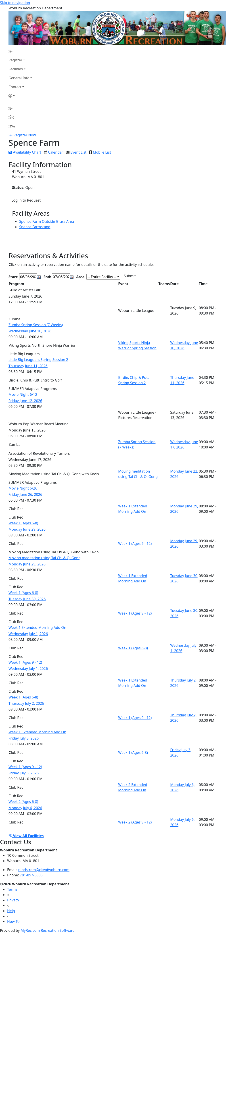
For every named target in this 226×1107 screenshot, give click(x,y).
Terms (12, 889)
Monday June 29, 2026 (27, 529)
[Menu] (11, 126)
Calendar (55, 152)
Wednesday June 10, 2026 (29, 331)
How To (13, 921)
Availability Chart (24, 152)
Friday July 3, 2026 (23, 738)
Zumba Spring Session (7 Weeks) (35, 324)
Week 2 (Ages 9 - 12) (135, 822)
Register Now (24, 135)
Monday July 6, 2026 (25, 807)
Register (15, 60)
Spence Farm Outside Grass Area (46, 221)
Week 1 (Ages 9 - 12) (135, 543)
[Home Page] (20, 51)
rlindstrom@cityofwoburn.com (43, 869)
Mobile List (102, 152)
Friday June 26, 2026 (25, 494)
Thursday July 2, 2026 (26, 703)
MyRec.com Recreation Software (47, 930)
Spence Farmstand (34, 226)
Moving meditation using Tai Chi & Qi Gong (44, 557)
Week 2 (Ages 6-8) (23, 801)
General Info (18, 77)
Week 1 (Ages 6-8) (23, 523)
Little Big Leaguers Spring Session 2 (38, 359)
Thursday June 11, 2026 (28, 365)
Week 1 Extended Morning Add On (37, 627)
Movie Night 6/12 (22, 394)
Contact (14, 86)
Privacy (13, 900)
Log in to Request (26, 200)
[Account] (20, 95)
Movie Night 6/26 (22, 488)
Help (11, 910)
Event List (78, 152)
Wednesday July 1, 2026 (28, 633)
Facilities (15, 69)
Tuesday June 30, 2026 (27, 598)
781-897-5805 (31, 875)
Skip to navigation (15, 2)
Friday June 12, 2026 (25, 400)
